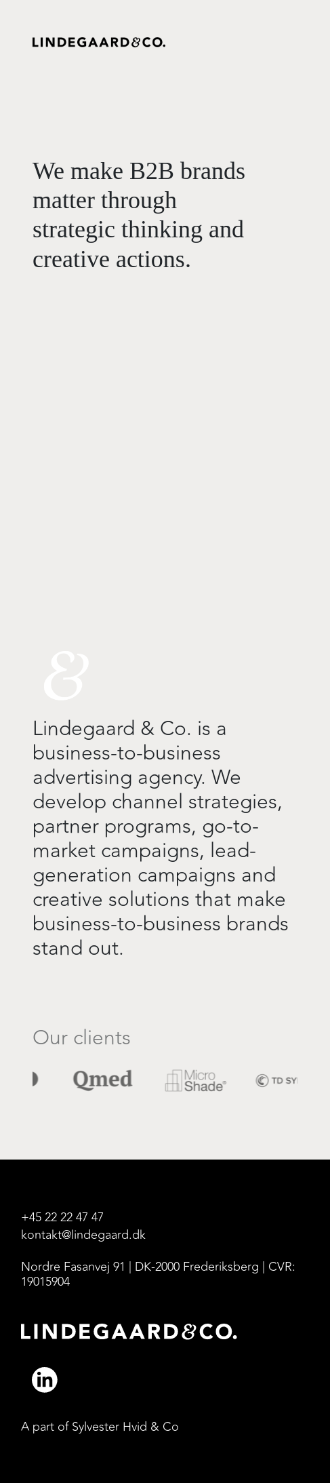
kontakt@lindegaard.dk (83, 1235)
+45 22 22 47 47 (62, 1217)
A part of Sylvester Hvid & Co (100, 1427)
